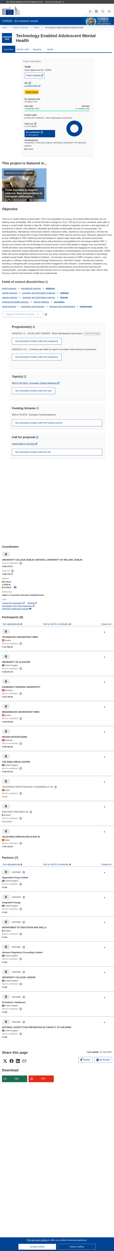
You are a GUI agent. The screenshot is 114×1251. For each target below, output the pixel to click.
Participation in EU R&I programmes (18, 606)
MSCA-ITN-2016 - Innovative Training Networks (34, 383)
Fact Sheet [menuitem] (8, 49)
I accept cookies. (37, 1247)
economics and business (32, 306)
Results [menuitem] (50, 49)
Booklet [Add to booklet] (85, 1059)
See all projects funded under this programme (36, 341)
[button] (96, 11)
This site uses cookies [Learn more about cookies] (37, 1240)
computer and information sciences (38, 293)
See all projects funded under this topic (33, 391)
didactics (50, 288)
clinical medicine (41, 302)
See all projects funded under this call (33, 452)
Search (102, 11)
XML (17, 1079)
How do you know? (54, 2)
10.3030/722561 (31, 86)
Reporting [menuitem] (37, 49)
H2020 (36, 28)
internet (64, 297)
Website (32, 603)
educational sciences (31, 288)
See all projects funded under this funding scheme (38, 423)
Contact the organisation (13, 603)
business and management (62, 306)
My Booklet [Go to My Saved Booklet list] (103, 1059)
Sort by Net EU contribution (56, 624)
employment (86, 306)
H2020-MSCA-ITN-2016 (23, 444)
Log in (90, 11)
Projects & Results (20, 28)
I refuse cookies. (77, 1247)
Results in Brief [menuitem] (23, 49)
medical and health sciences (15, 302)
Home (4, 28)
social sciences (9, 288)
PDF (43, 1079)
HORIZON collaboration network (16, 609)
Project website (33, 76)
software (64, 293)
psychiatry (59, 302)
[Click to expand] (104, 632)
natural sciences (9, 293)
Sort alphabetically (12, 624)
